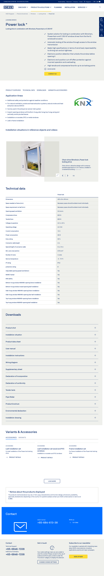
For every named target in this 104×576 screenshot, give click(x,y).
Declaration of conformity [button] (51, 383)
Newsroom (69, 1)
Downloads (41, 90)
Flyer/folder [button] (51, 397)
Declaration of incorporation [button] (51, 376)
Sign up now (78, 556)
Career (81, 1)
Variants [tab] (22, 437)
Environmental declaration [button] (51, 411)
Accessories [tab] (11, 437)
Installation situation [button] (51, 335)
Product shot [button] (51, 328)
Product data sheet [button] (51, 342)
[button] (88, 1)
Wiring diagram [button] (51, 362)
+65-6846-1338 (15, 548)
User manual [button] (51, 349)
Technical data (29, 90)
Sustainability (61, 1)
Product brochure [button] (51, 404)
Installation (70, 7)
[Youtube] (99, 1)
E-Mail (10, 498)
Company (75, 1)
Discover (22, 7)
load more (52, 481)
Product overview (13, 90)
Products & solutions (40, 7)
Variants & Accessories (57, 90)
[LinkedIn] (97, 1)
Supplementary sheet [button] (51, 369)
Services (81, 7)
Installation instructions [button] (51, 355)
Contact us (52, 74)
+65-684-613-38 (47, 522)
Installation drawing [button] (51, 418)
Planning (58, 7)
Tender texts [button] (51, 390)
